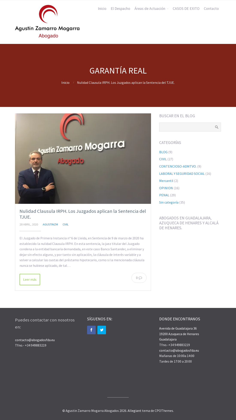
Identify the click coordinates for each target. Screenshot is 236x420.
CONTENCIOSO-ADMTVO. (178, 166)
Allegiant (134, 410)
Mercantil (166, 180)
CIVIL (66, 224)
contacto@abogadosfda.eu (35, 340)
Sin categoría (169, 202)
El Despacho (120, 8)
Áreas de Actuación (150, 8)
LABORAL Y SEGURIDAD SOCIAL (182, 173)
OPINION (166, 188)
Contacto (211, 8)
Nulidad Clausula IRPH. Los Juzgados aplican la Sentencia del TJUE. (83, 214)
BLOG (163, 152)
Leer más (29, 279)
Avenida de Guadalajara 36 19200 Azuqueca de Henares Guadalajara (179, 333)
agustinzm (50, 224)
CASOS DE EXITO (186, 8)
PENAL (164, 195)
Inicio (102, 8)
